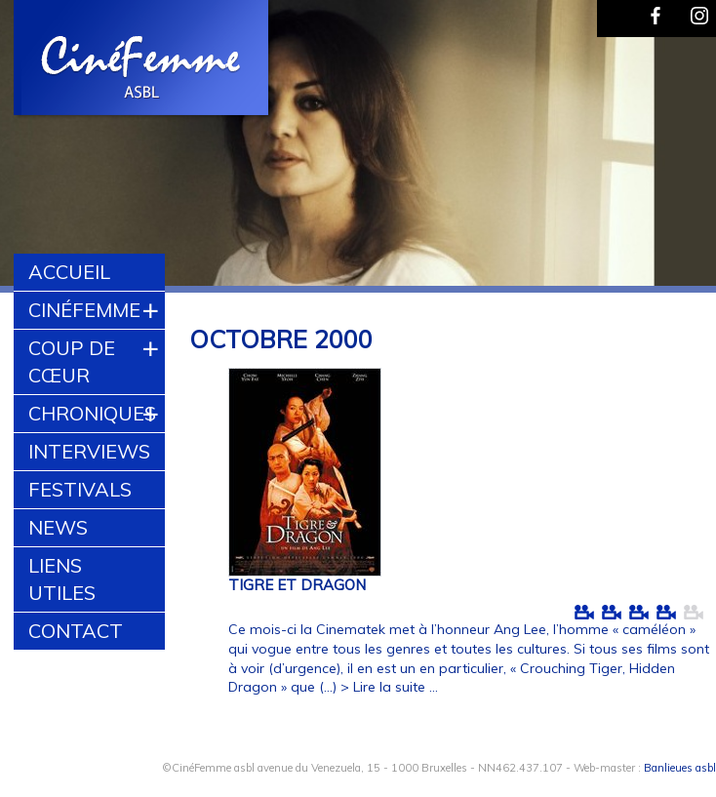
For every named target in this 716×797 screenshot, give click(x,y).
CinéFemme (84, 310)
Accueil (69, 271)
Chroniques (92, 413)
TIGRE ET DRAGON (297, 585)
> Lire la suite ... (389, 687)
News (58, 527)
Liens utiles (62, 579)
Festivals (80, 489)
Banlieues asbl (680, 768)
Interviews (89, 451)
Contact (75, 630)
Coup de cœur (71, 361)
